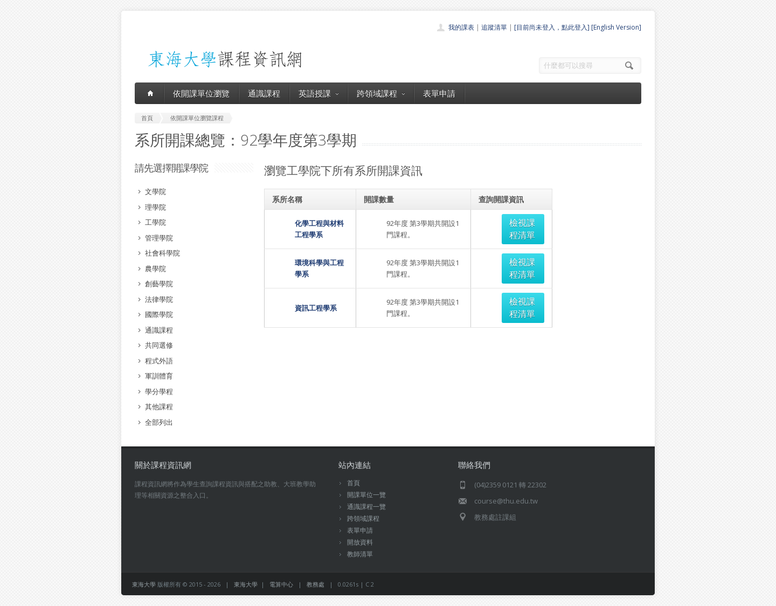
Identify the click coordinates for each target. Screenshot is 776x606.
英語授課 (318, 93)
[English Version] (616, 27)
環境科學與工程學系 (303, 249)
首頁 (353, 482)
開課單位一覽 (366, 494)
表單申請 (439, 93)
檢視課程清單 (515, 223)
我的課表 (461, 27)
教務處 (315, 584)
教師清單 (360, 554)
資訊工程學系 (293, 276)
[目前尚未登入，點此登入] (552, 27)
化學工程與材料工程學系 (310, 223)
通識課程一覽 (366, 506)
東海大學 (144, 584)
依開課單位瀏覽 (201, 93)
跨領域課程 (381, 93)
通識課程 (264, 93)
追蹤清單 (494, 27)
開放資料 (360, 542)
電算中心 (281, 584)
